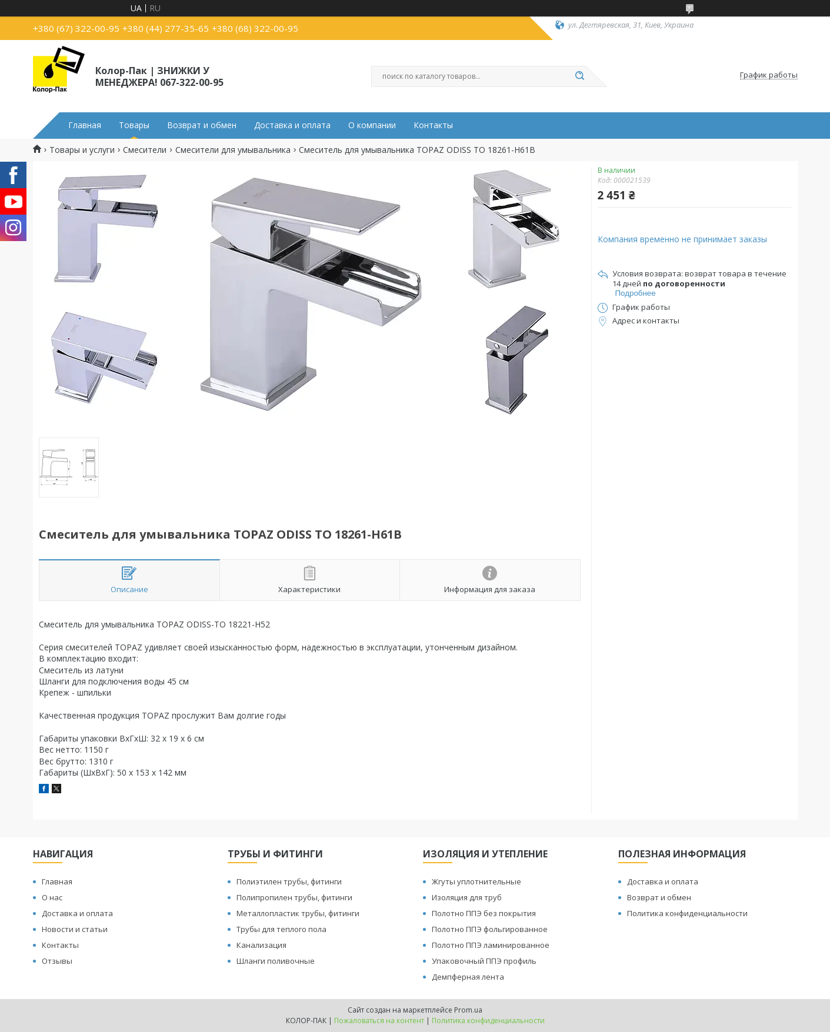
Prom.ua (468, 1010)
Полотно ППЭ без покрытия (484, 913)
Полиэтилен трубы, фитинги (289, 881)
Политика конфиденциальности (687, 913)
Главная (84, 125)
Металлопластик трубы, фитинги (297, 913)
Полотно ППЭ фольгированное (490, 929)
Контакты (433, 125)
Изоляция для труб (467, 897)
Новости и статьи (75, 929)
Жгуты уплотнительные (476, 881)
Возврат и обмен (201, 125)
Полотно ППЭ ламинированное (490, 945)
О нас (52, 897)
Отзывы (57, 961)
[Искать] (580, 76)
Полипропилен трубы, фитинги (294, 897)
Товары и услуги (82, 150)
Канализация (261, 945)
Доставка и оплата (292, 125)
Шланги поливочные (275, 961)
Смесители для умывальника (233, 150)
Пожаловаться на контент (379, 1021)
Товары (134, 125)
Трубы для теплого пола (281, 929)
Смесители (144, 150)
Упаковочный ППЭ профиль (484, 961)
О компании (372, 125)
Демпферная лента (468, 976)
